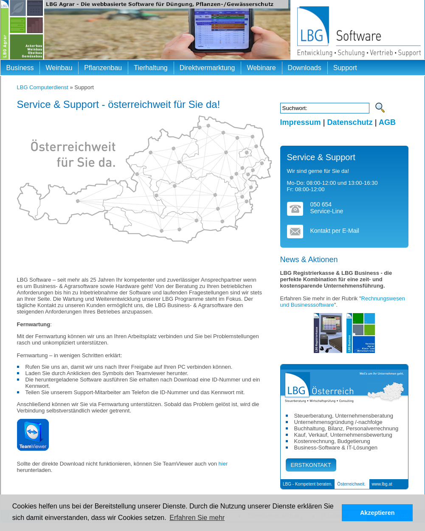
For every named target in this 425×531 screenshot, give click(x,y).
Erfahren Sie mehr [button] (197, 517)
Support (345, 67)
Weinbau (58, 67)
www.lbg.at (382, 484)
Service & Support (321, 157)
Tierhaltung (150, 67)
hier (223, 463)
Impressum (300, 122)
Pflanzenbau (103, 67)
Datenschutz (350, 122)
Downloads (304, 67)
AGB (387, 122)
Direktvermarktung (207, 67)
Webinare (261, 67)
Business (20, 67)
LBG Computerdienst (42, 87)
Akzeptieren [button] (377, 512)
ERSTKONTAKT (311, 465)
